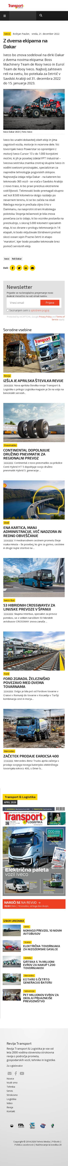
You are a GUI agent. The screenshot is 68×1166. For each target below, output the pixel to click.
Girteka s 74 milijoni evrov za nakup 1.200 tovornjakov (39, 965)
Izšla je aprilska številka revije (33, 380)
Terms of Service (58, 318)
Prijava (50, 302)
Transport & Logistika (20, 797)
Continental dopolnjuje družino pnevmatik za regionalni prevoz (26, 454)
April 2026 (10, 802)
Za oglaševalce (15, 1065)
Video (10, 1103)
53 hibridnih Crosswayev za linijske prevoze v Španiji (29, 607)
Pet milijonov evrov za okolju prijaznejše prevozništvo (41, 998)
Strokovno (12, 1094)
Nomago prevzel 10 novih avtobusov (42, 932)
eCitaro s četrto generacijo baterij (37, 980)
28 (60, 1144)
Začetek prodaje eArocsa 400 (31, 756)
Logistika (11, 1099)
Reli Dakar (17, 258)
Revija (10, 1107)
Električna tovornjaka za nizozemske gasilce (41, 947)
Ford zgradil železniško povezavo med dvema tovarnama (26, 682)
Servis (10, 1090)
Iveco (6, 258)
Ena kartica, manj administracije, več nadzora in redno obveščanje (32, 531)
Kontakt (11, 1111)
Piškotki (56, 1141)
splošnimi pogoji (40, 310)
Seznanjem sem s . (28, 310)
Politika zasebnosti (24, 1144)
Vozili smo (12, 1082)
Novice (10, 1078)
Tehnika (11, 1086)
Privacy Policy (45, 316)
